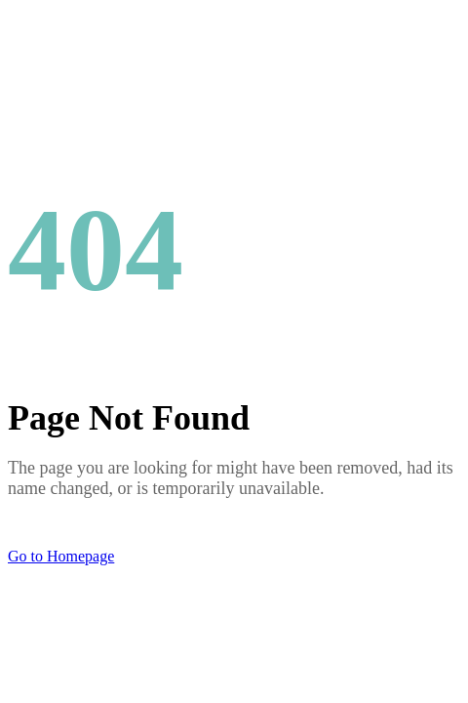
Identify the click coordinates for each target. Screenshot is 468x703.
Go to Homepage (61, 556)
